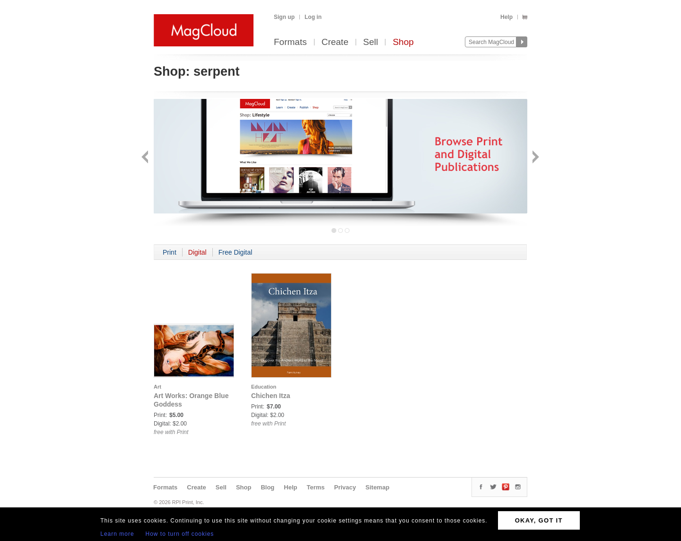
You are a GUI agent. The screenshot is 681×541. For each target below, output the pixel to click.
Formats (290, 42)
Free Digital (235, 252)
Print (169, 252)
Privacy (345, 487)
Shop (403, 42)
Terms (315, 487)
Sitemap (378, 487)
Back (145, 158)
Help (506, 17)
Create (335, 42)
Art (157, 387)
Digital (197, 252)
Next (534, 158)
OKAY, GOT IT (539, 520)
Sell (370, 42)
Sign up (284, 17)
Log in (313, 17)
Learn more (117, 534)
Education (263, 387)
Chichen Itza (270, 395)
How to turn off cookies (180, 534)
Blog (267, 487)
